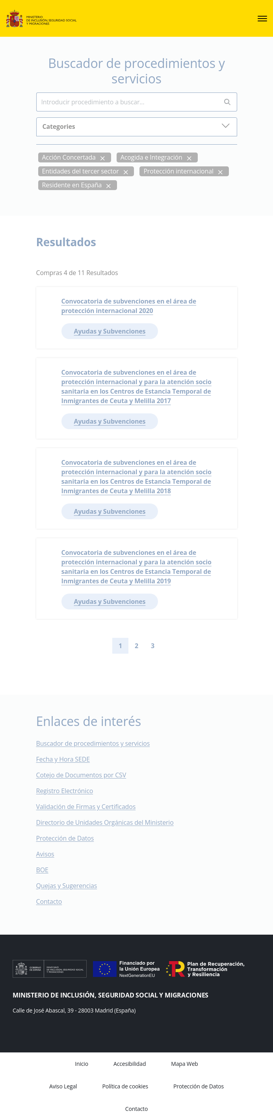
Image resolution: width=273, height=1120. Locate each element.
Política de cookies (125, 1086)
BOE (47, 870)
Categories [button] (136, 126)
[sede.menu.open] (262, 18)
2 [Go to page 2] (136, 645)
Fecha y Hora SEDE (63, 759)
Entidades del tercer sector (80, 171)
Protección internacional (178, 171)
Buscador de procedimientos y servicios (93, 743)
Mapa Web (184, 1063)
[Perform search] (227, 102)
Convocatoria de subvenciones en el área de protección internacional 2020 (129, 306)
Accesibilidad (129, 1063)
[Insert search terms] (127, 101)
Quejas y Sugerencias (66, 885)
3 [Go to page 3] (152, 645)
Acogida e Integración (151, 157)
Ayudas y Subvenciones (110, 331)
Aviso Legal (63, 1086)
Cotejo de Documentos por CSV (86, 775)
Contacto (54, 901)
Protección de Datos (65, 838)
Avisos (45, 854)
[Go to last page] (179, 645)
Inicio (81, 1063)
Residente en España (72, 185)
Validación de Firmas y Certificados (91, 806)
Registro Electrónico (64, 790)
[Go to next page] (167, 645)
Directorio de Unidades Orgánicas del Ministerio (105, 822)
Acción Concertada (69, 157)
